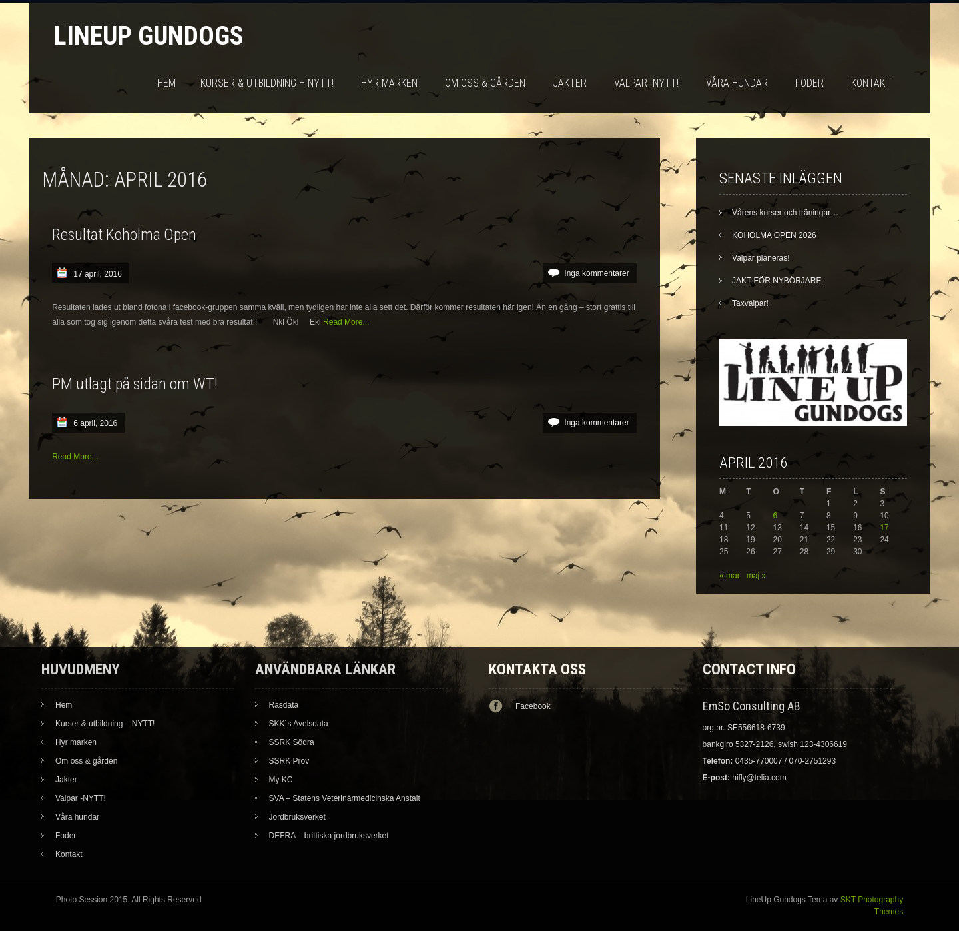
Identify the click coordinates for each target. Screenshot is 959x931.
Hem (166, 83)
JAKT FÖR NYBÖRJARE (776, 280)
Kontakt (871, 83)
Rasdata (284, 705)
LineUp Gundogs (149, 35)
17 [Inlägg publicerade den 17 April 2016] (884, 527)
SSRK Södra (291, 742)
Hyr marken (389, 83)
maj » (756, 575)
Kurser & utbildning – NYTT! (267, 83)
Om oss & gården (485, 83)
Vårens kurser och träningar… (785, 212)
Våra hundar (737, 83)
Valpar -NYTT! (646, 83)
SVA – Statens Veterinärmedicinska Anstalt (344, 798)
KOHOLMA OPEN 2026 (774, 235)
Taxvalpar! (750, 303)
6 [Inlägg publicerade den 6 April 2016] (775, 515)
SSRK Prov (289, 761)
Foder (809, 83)
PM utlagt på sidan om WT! (135, 384)
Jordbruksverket (297, 817)
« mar (729, 575)
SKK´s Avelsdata (298, 723)
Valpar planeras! (761, 258)
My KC (281, 779)
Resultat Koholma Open (124, 234)
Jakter (570, 83)
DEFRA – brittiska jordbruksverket (329, 835)
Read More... (346, 322)
